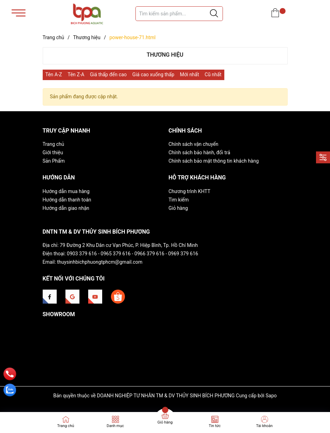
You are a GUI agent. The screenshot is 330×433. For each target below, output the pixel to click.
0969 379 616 (183, 253)
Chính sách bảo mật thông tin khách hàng (214, 161)
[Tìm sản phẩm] (179, 14)
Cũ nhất (213, 74)
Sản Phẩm (54, 161)
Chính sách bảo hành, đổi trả (199, 152)
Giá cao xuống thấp (153, 74)
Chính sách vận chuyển (194, 144)
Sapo (271, 395)
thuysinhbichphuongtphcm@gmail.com (99, 262)
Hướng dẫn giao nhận (66, 208)
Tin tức (214, 426)
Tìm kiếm (179, 200)
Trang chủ (53, 144)
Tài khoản (264, 426)
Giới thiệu (53, 152)
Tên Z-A (76, 74)
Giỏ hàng (178, 208)
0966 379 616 (149, 253)
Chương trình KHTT (190, 191)
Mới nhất (189, 74)
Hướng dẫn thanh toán (67, 200)
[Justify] (214, 14)
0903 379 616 (82, 253)
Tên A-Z (53, 74)
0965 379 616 (116, 253)
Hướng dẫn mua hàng (66, 191)
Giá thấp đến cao (108, 74)
